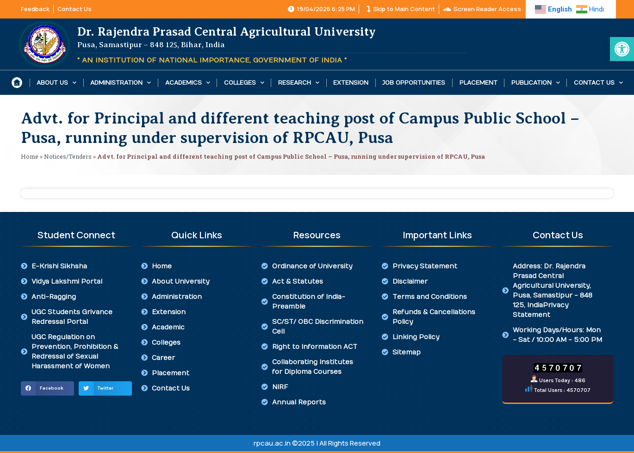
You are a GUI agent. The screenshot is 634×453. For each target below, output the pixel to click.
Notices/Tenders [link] (68, 156)
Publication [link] (535, 82)
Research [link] (298, 82)
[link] (622, 49)
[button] (47, 388)
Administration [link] (120, 82)
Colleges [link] (244, 82)
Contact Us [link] (598, 82)
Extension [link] (350, 83)
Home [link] (29, 156)
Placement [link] (478, 83)
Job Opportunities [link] (413, 83)
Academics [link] (187, 82)
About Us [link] (56, 82)
